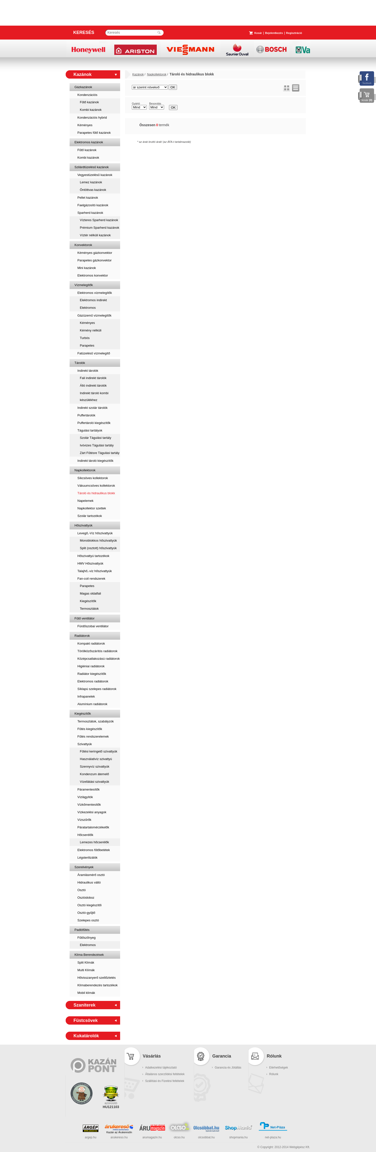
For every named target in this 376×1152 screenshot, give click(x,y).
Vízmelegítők (83, 285)
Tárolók (79, 363)
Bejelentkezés (274, 32)
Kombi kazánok (91, 110)
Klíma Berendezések (89, 955)
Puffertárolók (86, 415)
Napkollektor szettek (91, 508)
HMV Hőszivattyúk (90, 563)
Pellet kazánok (87, 197)
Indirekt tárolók (87, 370)
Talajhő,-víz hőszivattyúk (94, 571)
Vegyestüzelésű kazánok (94, 175)
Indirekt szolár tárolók (92, 408)
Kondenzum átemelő (94, 774)
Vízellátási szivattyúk (94, 781)
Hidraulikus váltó (89, 882)
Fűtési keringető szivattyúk (98, 751)
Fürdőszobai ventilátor (93, 626)
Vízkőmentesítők (89, 804)
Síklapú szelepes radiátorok (96, 689)
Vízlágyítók (85, 797)
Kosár (258, 32)
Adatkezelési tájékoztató (161, 1067)
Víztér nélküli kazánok (95, 235)
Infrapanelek (86, 696)
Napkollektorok (84, 470)
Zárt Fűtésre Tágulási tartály (99, 453)
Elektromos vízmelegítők (94, 293)
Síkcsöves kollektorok (92, 478)
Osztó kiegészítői (89, 905)
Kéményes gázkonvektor (94, 253)
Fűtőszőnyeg (86, 937)
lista (295, 88)
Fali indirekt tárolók (93, 378)
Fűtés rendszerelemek (93, 736)
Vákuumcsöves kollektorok (96, 485)
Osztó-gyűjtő (86, 913)
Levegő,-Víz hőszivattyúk (95, 533)
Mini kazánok (86, 268)
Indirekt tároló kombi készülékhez (94, 396)
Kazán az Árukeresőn (119, 1132)
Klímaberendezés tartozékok (97, 985)
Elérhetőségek (278, 1067)
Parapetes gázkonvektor (94, 260)
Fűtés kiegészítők (89, 729)
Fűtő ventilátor (84, 618)
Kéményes (84, 125)
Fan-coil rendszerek (91, 578)
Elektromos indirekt (93, 300)
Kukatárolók (86, 1035)
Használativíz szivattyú (96, 759)
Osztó (81, 890)
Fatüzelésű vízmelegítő (93, 353)
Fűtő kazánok (89, 102)
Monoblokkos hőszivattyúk (98, 540)
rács (286, 88)
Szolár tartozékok (89, 516)
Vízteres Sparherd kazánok (99, 220)
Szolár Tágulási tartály (95, 438)
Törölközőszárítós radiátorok (97, 651)
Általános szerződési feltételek (165, 1074)
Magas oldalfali (90, 593)
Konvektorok (83, 245)
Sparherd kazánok (90, 213)
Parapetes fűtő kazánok (94, 132)
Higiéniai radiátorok (90, 666)
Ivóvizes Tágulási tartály (97, 445)
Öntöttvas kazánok (93, 190)
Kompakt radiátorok (91, 643)
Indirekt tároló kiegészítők (95, 461)
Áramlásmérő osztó (91, 875)
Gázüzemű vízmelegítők (94, 315)
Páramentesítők (88, 789)
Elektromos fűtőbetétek (93, 850)
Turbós (85, 338)
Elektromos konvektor (92, 275)
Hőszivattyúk (83, 525)
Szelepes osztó (88, 920)
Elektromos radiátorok (92, 681)
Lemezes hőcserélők (94, 842)
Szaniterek (84, 1005)
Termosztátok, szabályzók (95, 721)
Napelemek (85, 501)
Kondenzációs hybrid (92, 117)
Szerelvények (84, 867)
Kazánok (82, 74)
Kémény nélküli (90, 330)
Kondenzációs (87, 95)
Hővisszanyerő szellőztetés (96, 977)
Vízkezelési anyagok (91, 812)
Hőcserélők (85, 835)
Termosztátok (89, 608)
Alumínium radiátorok (92, 704)
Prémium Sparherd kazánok (99, 227)
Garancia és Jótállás (228, 1067)
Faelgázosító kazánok (92, 205)
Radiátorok (82, 636)
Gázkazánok (83, 87)
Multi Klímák (86, 970)
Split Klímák (85, 962)
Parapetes (87, 345)
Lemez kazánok (91, 182)
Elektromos (88, 307)
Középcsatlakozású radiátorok (98, 658)
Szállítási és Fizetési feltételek (164, 1081)
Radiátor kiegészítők (91, 674)
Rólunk (273, 1074)
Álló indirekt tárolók (93, 385)
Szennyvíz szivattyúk (94, 766)
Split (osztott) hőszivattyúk (98, 548)
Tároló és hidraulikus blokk (96, 493)
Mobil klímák (86, 993)
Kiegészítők (88, 601)
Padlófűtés (81, 930)
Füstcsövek (85, 1020)
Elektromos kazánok (88, 142)
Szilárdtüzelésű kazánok (91, 167)
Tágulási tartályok (89, 430)
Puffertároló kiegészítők (94, 423)
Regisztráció (294, 32)
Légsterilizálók (87, 857)
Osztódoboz (85, 897)
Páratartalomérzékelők (93, 827)
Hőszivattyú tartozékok (93, 556)
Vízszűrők (84, 820)
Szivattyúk (84, 744)
